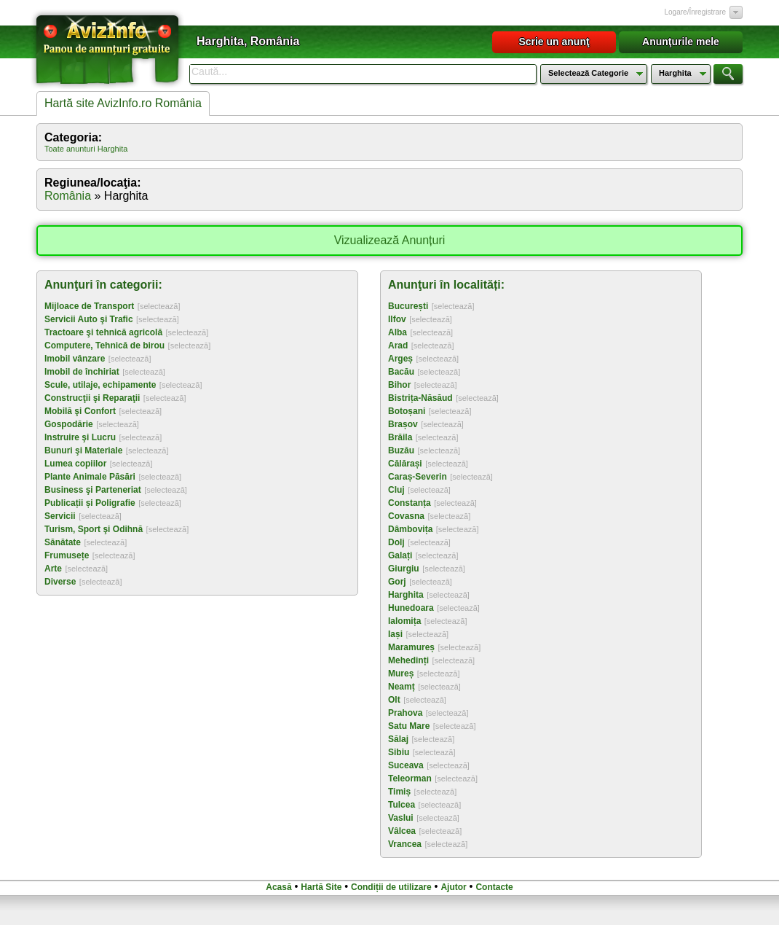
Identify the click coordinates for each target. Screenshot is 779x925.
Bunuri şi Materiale (83, 450)
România (67, 196)
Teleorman (410, 778)
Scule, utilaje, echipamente (100, 385)
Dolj (396, 542)
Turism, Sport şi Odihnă (93, 529)
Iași (395, 634)
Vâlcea (402, 831)
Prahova (405, 713)
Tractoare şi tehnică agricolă (103, 332)
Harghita (406, 595)
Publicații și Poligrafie (89, 503)
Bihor (399, 385)
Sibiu (398, 752)
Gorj (397, 582)
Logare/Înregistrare (696, 12)
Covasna (406, 516)
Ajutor (453, 887)
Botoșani (406, 411)
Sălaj (398, 739)
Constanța (409, 503)
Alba (397, 332)
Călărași (405, 463)
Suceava (406, 765)
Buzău (401, 450)
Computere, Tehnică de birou (104, 345)
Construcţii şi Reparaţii (92, 398)
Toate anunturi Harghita (85, 148)
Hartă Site (321, 887)
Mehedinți (408, 660)
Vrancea (405, 844)
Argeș (400, 359)
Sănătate (62, 542)
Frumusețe (66, 555)
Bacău (401, 372)
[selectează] (159, 306)
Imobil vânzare (74, 359)
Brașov (403, 424)
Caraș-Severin (417, 477)
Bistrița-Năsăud (420, 398)
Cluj (396, 490)
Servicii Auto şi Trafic (88, 319)
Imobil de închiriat (81, 372)
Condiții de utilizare (391, 887)
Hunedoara (411, 608)
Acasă (278, 887)
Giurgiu (403, 568)
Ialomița (404, 621)
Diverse (60, 582)
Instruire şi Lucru (80, 437)
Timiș (399, 792)
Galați (400, 555)
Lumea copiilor (75, 463)
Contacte (494, 887)
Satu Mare (409, 726)
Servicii (60, 516)
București (408, 306)
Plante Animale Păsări (89, 477)
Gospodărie (68, 424)
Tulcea (401, 805)
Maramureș (411, 647)
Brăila (400, 437)
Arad (398, 345)
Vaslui (401, 818)
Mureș (401, 673)
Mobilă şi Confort (80, 411)
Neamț (401, 687)
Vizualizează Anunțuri (390, 240)
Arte (53, 568)
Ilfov (397, 319)
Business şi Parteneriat (92, 490)
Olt (394, 700)
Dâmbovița (410, 529)
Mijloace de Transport (89, 306)
